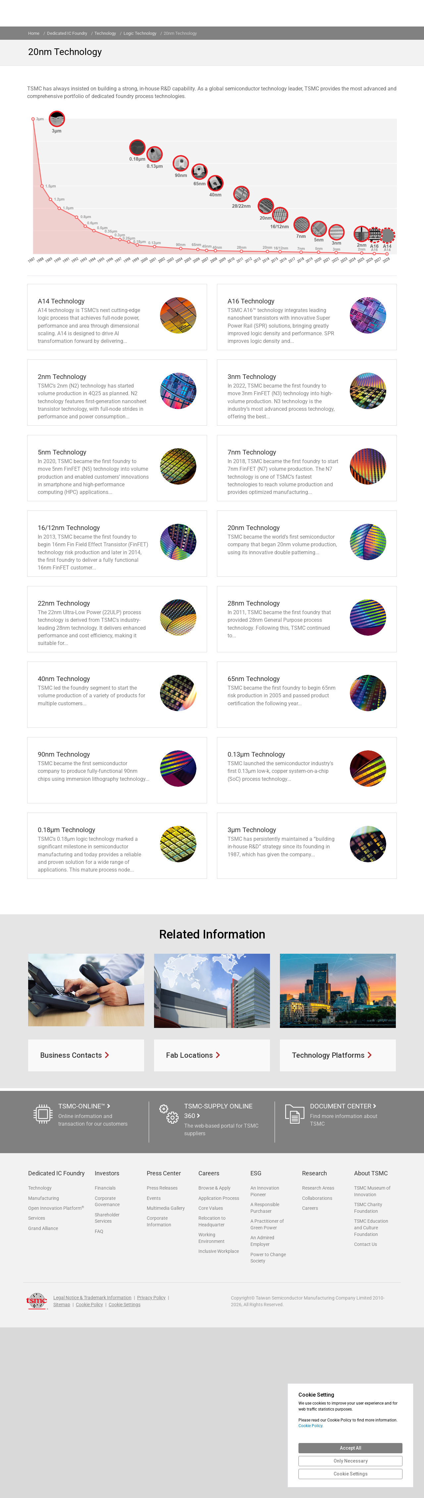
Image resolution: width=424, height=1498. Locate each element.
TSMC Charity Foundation (368, 1376)
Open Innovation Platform (56, 1376)
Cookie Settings (124, 1475)
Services (36, 1387)
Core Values (210, 1376)
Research (314, 1341)
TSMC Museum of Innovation (372, 1359)
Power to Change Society (268, 1427)
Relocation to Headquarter (212, 1391)
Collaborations (317, 1366)
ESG (255, 1341)
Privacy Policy (151, 1468)
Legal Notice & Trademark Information (92, 1468)
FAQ (99, 1400)
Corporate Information (159, 1391)
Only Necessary (351, 1461)
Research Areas (318, 1356)
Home (33, 33)
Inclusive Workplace (218, 1421)
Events (154, 1366)
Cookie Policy (89, 1475)
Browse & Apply (214, 1356)
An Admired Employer (262, 1410)
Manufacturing (43, 1366)
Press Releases (162, 1356)
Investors (107, 1341)
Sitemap (61, 1475)
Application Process (218, 1366)
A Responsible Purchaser (264, 1376)
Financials (105, 1356)
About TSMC (371, 1341)
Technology (40, 1356)
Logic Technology (140, 33)
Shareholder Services (107, 1387)
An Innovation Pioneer (264, 1359)
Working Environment (211, 1408)
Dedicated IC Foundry (67, 33)
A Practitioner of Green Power (267, 1393)
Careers (208, 1341)
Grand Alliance (43, 1398)
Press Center (164, 1341)
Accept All (350, 1448)
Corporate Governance (107, 1370)
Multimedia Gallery (166, 1376)
